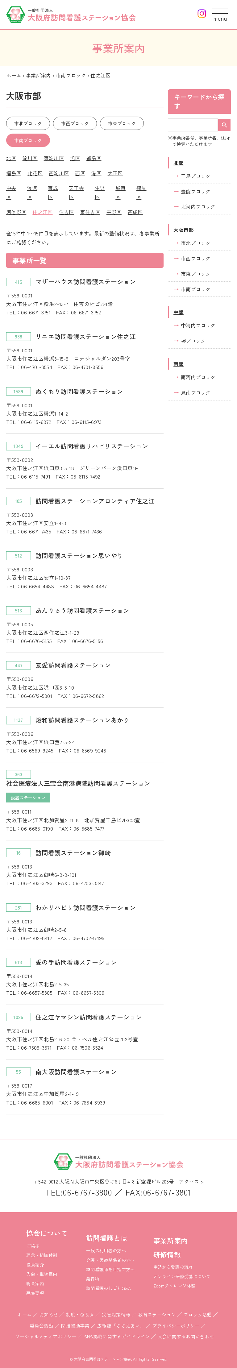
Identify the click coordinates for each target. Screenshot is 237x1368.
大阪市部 (183, 229)
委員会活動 (42, 1325)
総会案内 (35, 1283)
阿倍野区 (16, 212)
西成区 (135, 212)
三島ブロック (195, 176)
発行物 (92, 1279)
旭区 (75, 158)
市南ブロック (71, 75)
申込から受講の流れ (173, 1267)
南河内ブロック (198, 377)
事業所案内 (38, 75)
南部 (178, 363)
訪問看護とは (106, 1238)
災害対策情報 (116, 1314)
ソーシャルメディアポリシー (46, 1336)
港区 (96, 173)
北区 (11, 158)
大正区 (115, 173)
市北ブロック (28, 123)
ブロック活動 (198, 1314)
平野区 (114, 212)
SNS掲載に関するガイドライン (117, 1336)
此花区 (35, 173)
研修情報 (167, 1254)
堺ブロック (193, 340)
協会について (47, 1233)
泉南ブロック (195, 392)
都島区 (94, 158)
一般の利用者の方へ (106, 1250)
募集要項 (35, 1293)
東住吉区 (90, 212)
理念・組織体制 (41, 1255)
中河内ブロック (198, 325)
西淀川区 (59, 173)
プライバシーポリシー (175, 1325)
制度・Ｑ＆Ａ (80, 1314)
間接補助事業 (75, 1325)
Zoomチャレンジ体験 (174, 1286)
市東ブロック (122, 123)
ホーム (13, 75)
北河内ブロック (198, 206)
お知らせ (48, 1314)
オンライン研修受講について (182, 1276)
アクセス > (191, 1181)
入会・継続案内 (41, 1274)
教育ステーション (157, 1314)
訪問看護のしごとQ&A (108, 1288)
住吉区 (66, 212)
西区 (80, 173)
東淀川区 (54, 158)
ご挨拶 (33, 1246)
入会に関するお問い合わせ (186, 1336)
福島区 (13, 173)
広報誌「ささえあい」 (120, 1325)
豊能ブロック (195, 191)
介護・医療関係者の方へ (110, 1260)
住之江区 (42, 212)
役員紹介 (35, 1265)
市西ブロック (75, 123)
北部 (178, 162)
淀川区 (30, 158)
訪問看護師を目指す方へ (110, 1269)
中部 (178, 312)
